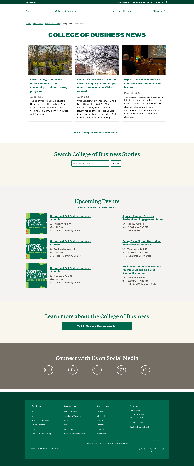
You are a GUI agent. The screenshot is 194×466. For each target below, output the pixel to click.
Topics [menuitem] (29, 11)
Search (161, 2)
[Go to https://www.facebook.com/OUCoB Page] (121, 370)
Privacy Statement (92, 443)
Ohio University (42, 448)
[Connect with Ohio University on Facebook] (140, 449)
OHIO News (38, 23)
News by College (52, 23)
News (66, 420)
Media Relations (142, 2)
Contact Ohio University (140, 427)
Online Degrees (38, 424)
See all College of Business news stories (96, 132)
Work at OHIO (70, 429)
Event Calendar (70, 411)
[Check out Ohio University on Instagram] (144, 452)
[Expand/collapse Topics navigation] (36, 11)
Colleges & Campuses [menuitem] (66, 11)
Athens (100, 411)
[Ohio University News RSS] (162, 449)
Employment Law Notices (88, 441)
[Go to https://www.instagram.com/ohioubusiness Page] (97, 370)
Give (33, 415)
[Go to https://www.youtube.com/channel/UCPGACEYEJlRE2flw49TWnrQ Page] (49, 370)
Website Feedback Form (74, 433)
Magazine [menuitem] (158, 11)
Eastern (100, 420)
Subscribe (123, 2)
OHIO (28, 23)
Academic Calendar (72, 415)
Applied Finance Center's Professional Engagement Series (143, 218)
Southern (101, 429)
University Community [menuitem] (124, 11)
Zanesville (101, 433)
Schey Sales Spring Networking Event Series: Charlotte (142, 243)
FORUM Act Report (105, 441)
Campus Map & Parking (41, 433)
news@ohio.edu (140, 422)
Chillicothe (101, 415)
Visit (33, 429)
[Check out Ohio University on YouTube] (151, 450)
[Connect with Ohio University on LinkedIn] (148, 449)
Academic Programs (40, 420)
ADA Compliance (56, 441)
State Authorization (106, 443)
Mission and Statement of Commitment (127, 441)
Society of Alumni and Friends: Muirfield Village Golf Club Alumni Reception (142, 270)
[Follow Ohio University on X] (155, 449)
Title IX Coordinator (122, 443)
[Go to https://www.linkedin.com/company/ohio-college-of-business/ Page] (145, 370)
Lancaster (101, 424)
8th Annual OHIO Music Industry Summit (70, 218)
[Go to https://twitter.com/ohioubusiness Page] (73, 370)
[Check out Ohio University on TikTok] (159, 449)
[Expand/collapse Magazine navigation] (165, 11)
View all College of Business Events (96, 207)
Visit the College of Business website (96, 326)
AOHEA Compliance (71, 441)
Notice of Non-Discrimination (152, 441)
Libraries (68, 424)
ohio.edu (31, 2)
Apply (33, 411)
